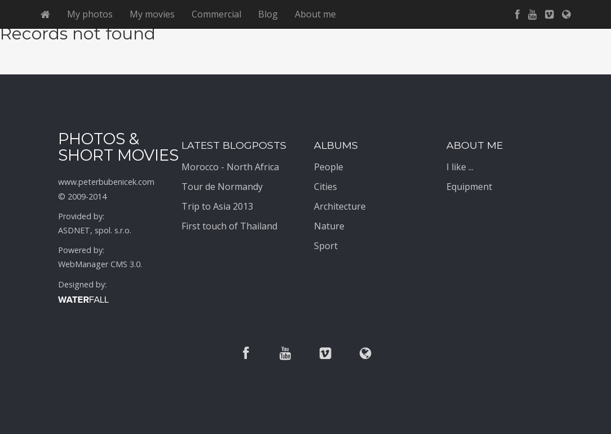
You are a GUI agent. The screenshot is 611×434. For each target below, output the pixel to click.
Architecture (340, 206)
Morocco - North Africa (230, 167)
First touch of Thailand (229, 226)
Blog (268, 14)
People (328, 167)
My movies (152, 14)
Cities (325, 186)
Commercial (216, 14)
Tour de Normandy (222, 186)
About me (315, 14)
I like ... (459, 167)
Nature (329, 226)
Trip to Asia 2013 (217, 206)
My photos (90, 14)
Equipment (469, 186)
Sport (326, 246)
